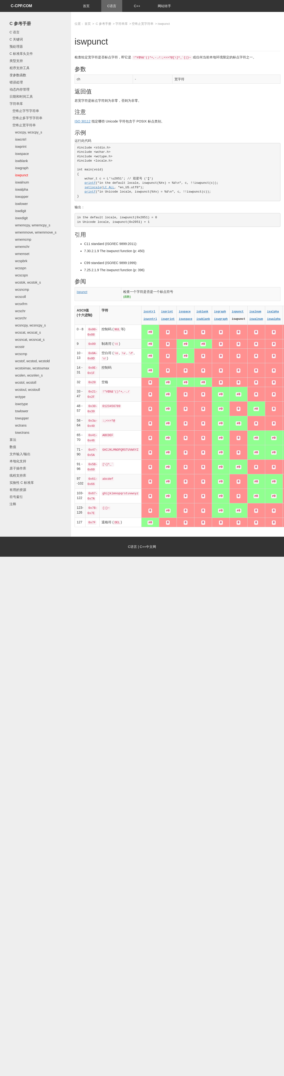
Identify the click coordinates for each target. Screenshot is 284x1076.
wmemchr (20, 247)
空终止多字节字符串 (26, 118)
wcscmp (18, 354)
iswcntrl (18, 139)
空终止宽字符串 (23, 125)
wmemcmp (20, 239)
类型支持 (16, 61)
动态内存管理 (20, 89)
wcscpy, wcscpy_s (26, 132)
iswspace (19, 154)
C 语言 (15, 32)
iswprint (18, 146)
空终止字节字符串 (24, 111)
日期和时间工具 (21, 96)
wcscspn (19, 275)
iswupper (19, 197)
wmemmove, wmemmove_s (33, 232)
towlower (19, 411)
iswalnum (19, 182)
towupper (19, 418)
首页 (86, 6)
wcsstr (17, 347)
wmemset (19, 254)
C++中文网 (148, 547)
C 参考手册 (20, 23)
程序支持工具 (20, 68)
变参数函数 (18, 75)
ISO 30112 (83, 121)
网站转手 (164, 6)
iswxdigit (19, 218)
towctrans (19, 432)
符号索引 (16, 497)
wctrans (18, 425)
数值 (13, 447)
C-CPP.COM (21, 6)
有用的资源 (18, 490)
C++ (137, 6)
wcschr (17, 311)
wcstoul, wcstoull (25, 390)
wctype (17, 397)
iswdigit (18, 211)
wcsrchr (18, 318)
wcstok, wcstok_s (25, 282)
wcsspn (18, 268)
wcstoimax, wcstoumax (29, 368)
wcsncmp (19, 289)
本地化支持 (18, 461)
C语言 (111, 6)
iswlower (19, 204)
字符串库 (16, 104)
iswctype (19, 404)
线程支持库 (18, 475)
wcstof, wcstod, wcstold (30, 361)
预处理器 (16, 46)
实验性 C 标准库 (22, 482)
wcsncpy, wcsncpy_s (28, 325)
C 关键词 (16, 39)
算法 (13, 440)
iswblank (19, 161)
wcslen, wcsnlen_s (26, 375)
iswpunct (19, 175)
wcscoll (18, 297)
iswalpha (19, 189)
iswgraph (19, 168)
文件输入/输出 (20, 454)
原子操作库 (18, 468)
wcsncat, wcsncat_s (27, 340)
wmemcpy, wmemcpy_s (30, 225)
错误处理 (16, 82)
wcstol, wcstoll (23, 382)
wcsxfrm (18, 304)
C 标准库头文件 (21, 54)
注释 (13, 504)
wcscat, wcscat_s (25, 332)
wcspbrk (18, 261)
